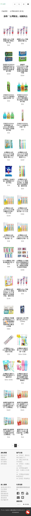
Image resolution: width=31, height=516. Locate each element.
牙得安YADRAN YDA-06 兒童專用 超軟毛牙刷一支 (8, 96)
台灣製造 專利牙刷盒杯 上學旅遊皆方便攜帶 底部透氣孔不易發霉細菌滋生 (22, 377)
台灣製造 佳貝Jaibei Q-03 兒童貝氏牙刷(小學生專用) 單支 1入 (8, 154)
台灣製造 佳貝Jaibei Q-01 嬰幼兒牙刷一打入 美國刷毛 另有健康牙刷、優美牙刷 (8, 292)
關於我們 (4, 455)
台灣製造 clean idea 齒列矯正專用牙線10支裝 (9, 350)
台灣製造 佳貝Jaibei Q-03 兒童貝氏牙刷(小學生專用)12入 (22, 154)
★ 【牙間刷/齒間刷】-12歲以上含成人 (22, 470)
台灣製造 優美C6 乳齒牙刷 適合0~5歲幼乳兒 (9, 375)
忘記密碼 (4, 489)
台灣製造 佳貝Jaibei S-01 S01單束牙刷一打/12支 (22, 209)
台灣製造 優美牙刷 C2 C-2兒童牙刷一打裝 (22, 350)
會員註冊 (4, 487)
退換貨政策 (4, 496)
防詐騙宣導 (4, 500)
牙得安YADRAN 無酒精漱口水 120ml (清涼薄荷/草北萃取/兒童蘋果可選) (22, 98)
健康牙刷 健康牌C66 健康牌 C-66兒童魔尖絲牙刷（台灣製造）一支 (9, 432)
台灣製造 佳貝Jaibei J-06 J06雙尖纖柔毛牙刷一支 (22, 236)
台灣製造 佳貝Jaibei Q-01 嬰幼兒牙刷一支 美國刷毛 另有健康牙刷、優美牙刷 (22, 183)
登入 (9, 487)
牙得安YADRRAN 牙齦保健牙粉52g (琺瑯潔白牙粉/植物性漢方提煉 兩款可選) (8, 68)
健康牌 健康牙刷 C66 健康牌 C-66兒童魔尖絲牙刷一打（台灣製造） (9, 405)
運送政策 (4, 498)
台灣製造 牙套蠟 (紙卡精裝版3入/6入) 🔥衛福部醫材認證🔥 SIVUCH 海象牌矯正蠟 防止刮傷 (8, 322)
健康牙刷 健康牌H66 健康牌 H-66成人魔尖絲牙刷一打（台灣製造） (22, 405)
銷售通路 (4, 464)
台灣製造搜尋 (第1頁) (17, 11)
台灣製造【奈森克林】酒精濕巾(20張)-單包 (9, 181)
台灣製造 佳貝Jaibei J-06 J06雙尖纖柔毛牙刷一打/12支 (8, 210)
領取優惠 (26, 504)
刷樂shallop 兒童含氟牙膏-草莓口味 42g (8, 40)
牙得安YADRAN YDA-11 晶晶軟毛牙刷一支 (22, 125)
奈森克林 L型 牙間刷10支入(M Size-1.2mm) (22, 319)
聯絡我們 (4, 460)
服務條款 (4, 491)
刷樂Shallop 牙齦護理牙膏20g (22, 290)
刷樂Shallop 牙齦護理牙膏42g (22, 40)
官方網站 (4, 462)
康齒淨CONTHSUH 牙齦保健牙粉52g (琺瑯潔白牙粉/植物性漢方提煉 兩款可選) (22, 69)
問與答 (3, 457)
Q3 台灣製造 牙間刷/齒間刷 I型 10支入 (8, 262)
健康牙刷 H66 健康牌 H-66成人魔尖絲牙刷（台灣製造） (22, 432)
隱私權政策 (4, 493)
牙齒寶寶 (4, 11)
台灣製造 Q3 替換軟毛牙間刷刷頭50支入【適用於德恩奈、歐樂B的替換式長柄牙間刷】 (22, 264)
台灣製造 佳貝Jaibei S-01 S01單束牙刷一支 (8, 236)
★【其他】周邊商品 (23, 478)
